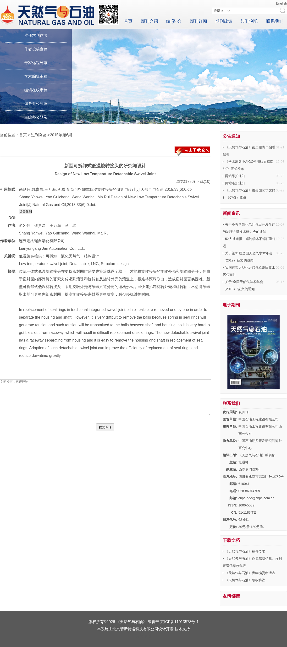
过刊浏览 (249, 21)
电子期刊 (231, 305)
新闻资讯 (231, 213)
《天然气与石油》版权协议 (245, 580)
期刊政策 (223, 21)
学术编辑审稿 (35, 76)
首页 (128, 21)
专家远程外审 (35, 63)
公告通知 (231, 136)
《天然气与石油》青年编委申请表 (250, 573)
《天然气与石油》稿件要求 (245, 551)
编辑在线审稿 (35, 90)
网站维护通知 (235, 176)
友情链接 (231, 596)
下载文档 (231, 540)
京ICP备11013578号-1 (179, 622)
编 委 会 (174, 21)
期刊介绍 (149, 21)
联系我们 (274, 21)
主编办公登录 (35, 117)
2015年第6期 (61, 135)
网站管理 (143, 636)
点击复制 (25, 211)
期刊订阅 (198, 21)
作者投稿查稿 (35, 49)
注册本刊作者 (35, 35)
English (281, 3)
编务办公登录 (35, 104)
